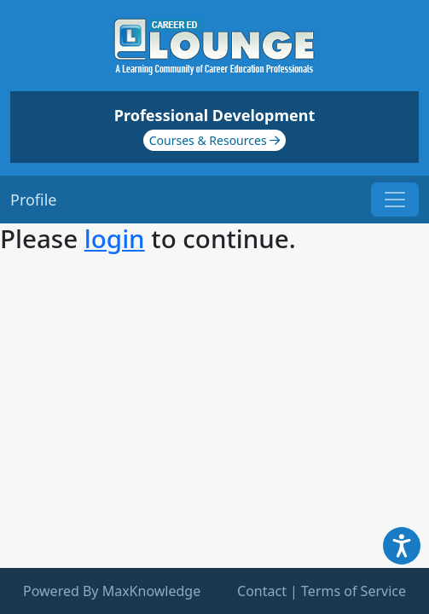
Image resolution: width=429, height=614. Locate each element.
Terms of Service (353, 591)
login (114, 238)
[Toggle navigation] (395, 199)
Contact (262, 591)
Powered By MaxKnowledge (111, 591)
